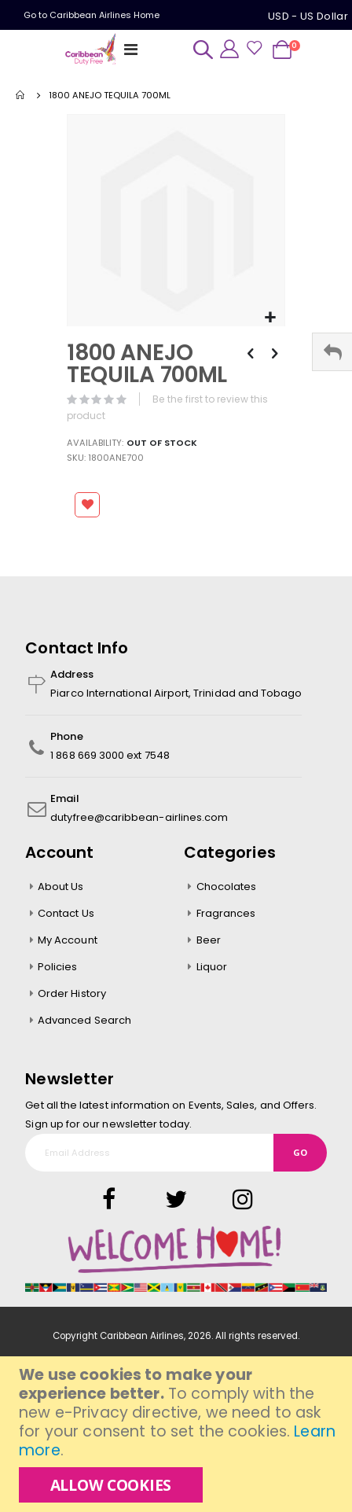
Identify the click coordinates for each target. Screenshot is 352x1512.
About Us (61, 886)
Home (21, 95)
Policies (58, 966)
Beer (208, 940)
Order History (72, 993)
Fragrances (226, 913)
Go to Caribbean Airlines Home (92, 15)
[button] (270, 318)
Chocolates (226, 886)
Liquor (211, 966)
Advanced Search (84, 1020)
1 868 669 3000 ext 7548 (110, 755)
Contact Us (66, 913)
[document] (178, 1434)
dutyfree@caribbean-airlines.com (139, 817)
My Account (67, 940)
